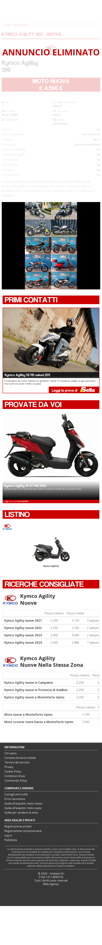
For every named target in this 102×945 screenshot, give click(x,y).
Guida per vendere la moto (21, 812)
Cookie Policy (12, 771)
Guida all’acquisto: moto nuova (23, 803)
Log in (8, 835)
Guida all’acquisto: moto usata (22, 808)
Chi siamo (10, 753)
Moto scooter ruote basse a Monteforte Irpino (38, 722)
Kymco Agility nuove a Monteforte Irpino (34, 697)
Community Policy (15, 780)
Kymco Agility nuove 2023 (23, 635)
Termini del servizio (17, 762)
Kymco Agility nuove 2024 (23, 642)
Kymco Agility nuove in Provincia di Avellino (36, 690)
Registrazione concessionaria (22, 831)
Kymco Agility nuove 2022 (23, 628)
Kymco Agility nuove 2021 (23, 620)
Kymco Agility (51, 552)
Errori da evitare (14, 799)
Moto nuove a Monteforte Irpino (28, 714)
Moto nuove (21, 25)
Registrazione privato (18, 826)
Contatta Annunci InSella (20, 758)
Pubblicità (10, 840)
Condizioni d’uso (14, 776)
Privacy (8, 767)
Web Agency (51, 884)
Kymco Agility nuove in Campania (28, 682)
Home (7, 25)
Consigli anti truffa (16, 794)
